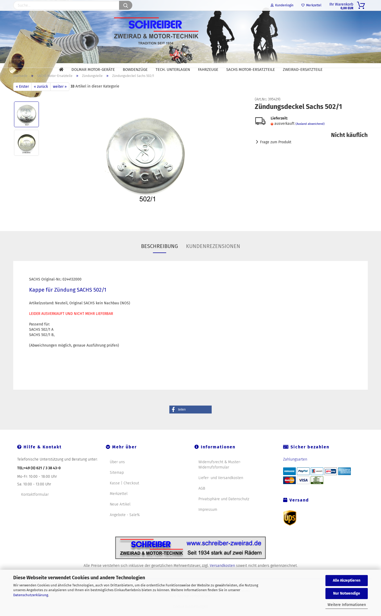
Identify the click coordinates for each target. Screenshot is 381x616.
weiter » (60, 93)
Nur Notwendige (346, 593)
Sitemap (117, 479)
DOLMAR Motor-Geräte (93, 69)
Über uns (117, 468)
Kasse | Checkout (124, 490)
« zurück (41, 93)
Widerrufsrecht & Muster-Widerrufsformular (219, 471)
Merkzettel (311, 5)
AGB (201, 495)
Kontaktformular (35, 501)
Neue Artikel (120, 511)
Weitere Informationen (347, 605)
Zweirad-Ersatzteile (303, 69)
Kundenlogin (282, 5)
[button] (190, 416)
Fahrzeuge (208, 69)
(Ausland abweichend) (310, 130)
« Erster (22, 93)
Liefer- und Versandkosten (220, 484)
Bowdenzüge (135, 69)
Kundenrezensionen (213, 253)
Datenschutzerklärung (30, 595)
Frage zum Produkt (275, 149)
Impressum (207, 516)
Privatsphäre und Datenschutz (223, 505)
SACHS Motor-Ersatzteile (250, 69)
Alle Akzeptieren (346, 580)
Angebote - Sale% (125, 521)
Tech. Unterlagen (173, 69)
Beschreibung (159, 253)
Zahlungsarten (295, 466)
